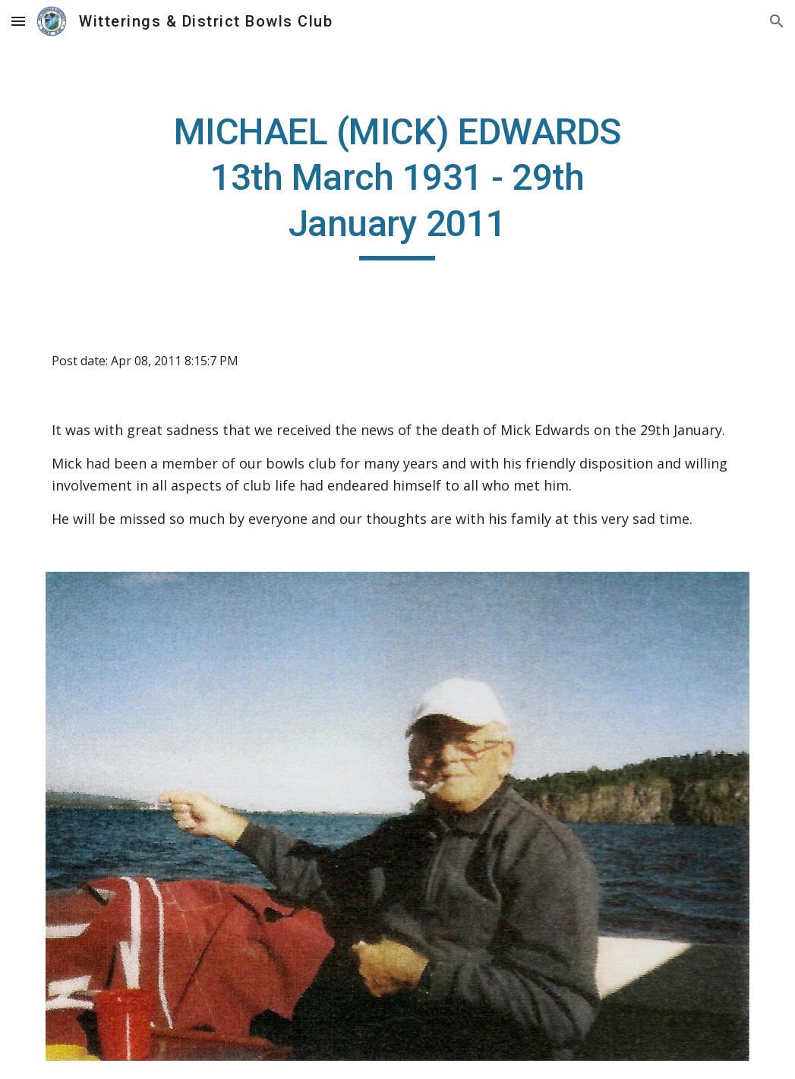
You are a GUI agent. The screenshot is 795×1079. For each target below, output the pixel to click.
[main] (397, 185)
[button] (18, 21)
